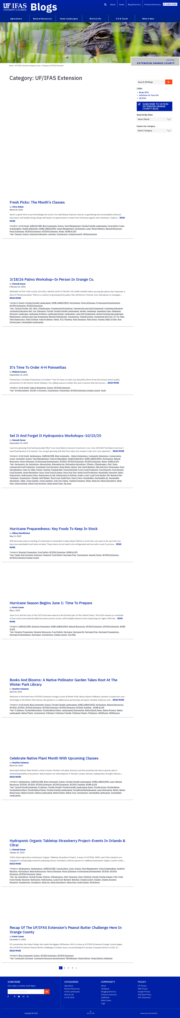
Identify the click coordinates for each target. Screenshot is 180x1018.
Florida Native (113, 787)
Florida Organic (105, 877)
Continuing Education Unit (21, 311)
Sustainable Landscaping (32, 322)
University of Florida (147, 1013)
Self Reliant (44, 478)
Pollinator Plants (79, 713)
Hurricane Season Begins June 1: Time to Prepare (51, 602)
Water (61, 231)
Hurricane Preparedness (20, 635)
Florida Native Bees (33, 710)
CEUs (35, 308)
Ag (27, 464)
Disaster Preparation (28, 552)
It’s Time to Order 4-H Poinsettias (38, 367)
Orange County (60, 635)
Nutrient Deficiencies (58, 317)
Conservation (115, 456)
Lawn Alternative (104, 790)
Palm (122, 317)
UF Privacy (142, 986)
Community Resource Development (49, 958)
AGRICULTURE (36, 226)
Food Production (91, 470)
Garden (83, 311)
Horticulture (80, 229)
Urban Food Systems (37, 483)
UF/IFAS (63, 461)
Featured (47, 555)
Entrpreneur (114, 467)
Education (41, 311)
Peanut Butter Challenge (101, 958)
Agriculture (34, 464)
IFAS (155, 1013)
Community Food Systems (47, 467)
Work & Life (69, 994)
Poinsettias (64, 390)
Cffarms (90, 464)
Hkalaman (116, 311)
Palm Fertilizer (32, 319)
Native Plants (27, 713)
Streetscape (15, 322)
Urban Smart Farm (55, 483)
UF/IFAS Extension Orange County (27, 65)
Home (121, 4)
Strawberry (36, 882)
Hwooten (14, 314)
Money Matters (98, 229)
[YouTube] (19, 996)
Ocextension (62, 234)
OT (114, 317)
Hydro (120, 472)
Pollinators (93, 713)
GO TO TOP (90, 1013)
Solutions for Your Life (149, 95)
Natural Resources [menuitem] (42, 19)
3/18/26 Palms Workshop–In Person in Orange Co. (52, 279)
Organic (97, 879)
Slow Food (55, 478)
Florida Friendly (55, 787)
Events (61, 226)
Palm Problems (46, 319)
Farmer (39, 470)
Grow (41, 472)
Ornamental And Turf (103, 317)
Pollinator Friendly (63, 713)
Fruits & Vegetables (58, 459)
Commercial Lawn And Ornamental (88, 308)
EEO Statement (144, 997)
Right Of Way (111, 319)
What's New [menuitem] (148, 19)
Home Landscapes (72, 991)
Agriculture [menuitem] (16, 19)
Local (86, 475)
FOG (115, 877)
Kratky (80, 475)
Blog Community (50, 226)
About (112, 4)
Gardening (91, 311)
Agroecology (45, 464)
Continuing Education (113, 308)
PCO (61, 319)
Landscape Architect (38, 314)
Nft (108, 475)
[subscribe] (46, 991)
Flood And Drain (70, 470)
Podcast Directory (153, 4)
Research (14, 882)
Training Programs (77, 481)
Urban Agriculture (108, 481)
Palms (56, 319)
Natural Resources (114, 229)
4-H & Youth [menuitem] (122, 19)
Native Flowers (109, 710)
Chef (109, 464)
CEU (30, 308)
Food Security (105, 470)
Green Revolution (30, 472)
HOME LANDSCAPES (47, 229)
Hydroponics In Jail (47, 475)
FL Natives (19, 710)
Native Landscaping (43, 793)
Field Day (87, 877)
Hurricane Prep (69, 555)
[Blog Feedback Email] (23, 996)
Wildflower (103, 713)
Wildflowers (114, 713)
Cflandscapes (44, 308)
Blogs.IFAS (144, 92)
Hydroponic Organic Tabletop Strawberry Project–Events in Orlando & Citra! (67, 842)
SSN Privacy (143, 989)
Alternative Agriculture (75, 464)
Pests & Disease (17, 231)
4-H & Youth (24, 226)
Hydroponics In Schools (66, 475)
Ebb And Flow (102, 467)
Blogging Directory (108, 991)
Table (22, 481)
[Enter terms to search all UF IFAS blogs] (151, 82)
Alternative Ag (58, 464)
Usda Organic (83, 882)
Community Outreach (24, 958)
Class (114, 464)
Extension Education (38, 234)
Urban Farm (71, 882)
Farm (122, 467)
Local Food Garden (98, 475)
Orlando (34, 478)
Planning (68, 319)
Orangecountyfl (75, 234)
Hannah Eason (18, 283)
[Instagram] (27, 996)
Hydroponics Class (29, 475)
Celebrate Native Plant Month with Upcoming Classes (54, 758)
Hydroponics (15, 475)
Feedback (105, 989)
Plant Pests (92, 319)
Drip (80, 467)
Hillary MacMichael (21, 533)
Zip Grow (67, 483)
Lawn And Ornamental (85, 314)
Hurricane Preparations (109, 632)
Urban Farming (21, 483)
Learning (52, 234)
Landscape (23, 314)
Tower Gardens (46, 481)
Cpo (34, 311)
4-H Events (42, 390)
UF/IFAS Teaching (83, 707)
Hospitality (103, 472)
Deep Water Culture (68, 467)
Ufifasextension (90, 234)
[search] (168, 82)
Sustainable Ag (101, 478)
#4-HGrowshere (22, 390)
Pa (118, 317)
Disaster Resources (42, 632)
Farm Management (73, 226)
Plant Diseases (79, 319)
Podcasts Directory (109, 994)
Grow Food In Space (53, 472)
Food (80, 470)
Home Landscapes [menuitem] (69, 19)
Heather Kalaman (20, 689)
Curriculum (20, 459)
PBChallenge (71, 958)
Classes (18, 234)
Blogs (43, 6)
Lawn (88, 229)
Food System (118, 470)
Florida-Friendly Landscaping (94, 226)
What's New (106, 1000)
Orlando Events (86, 317)
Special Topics (95, 555)
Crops (12, 459)
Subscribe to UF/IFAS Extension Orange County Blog (155, 106)
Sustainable (88, 478)
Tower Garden (32, 481)
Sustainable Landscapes (99, 793)
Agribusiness (35, 456)
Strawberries (24, 882)
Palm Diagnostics (17, 319)
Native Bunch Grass (93, 710)
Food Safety (113, 226)
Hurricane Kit (78, 632)
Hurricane (68, 632)
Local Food (58, 879)
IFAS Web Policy (144, 994)
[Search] (105, 5)
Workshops (95, 882)
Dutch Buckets (88, 467)
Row (119, 319)
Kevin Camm (18, 607)
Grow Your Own (70, 472)
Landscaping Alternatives (73, 710)
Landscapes (70, 314)
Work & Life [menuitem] (95, 19)
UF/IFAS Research (67, 707)
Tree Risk (72, 635)
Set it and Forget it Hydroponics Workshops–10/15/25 (55, 435)
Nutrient (67, 879)
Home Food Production (87, 472)
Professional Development (108, 303)
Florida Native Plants (52, 710)
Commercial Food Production (22, 467)
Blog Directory (134, 4)
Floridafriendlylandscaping (84, 790)
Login (103, 1003)
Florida (50, 311)
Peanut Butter (84, 958)
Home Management (65, 229)
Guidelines (105, 997)
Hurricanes (36, 635)
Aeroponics (20, 464)
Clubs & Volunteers (38, 388)
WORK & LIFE (70, 231)
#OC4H (33, 390)
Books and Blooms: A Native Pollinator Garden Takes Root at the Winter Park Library (63, 682)
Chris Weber (18, 207)
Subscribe (171, 4)
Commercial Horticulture (62, 308)
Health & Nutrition (30, 229)
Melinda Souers (19, 372)
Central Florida (21, 308)
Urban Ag (96, 481)
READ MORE (15, 298)
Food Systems (16, 472)
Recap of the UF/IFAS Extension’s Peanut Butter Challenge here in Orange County (66, 929)
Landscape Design (56, 314)
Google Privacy (144, 991)
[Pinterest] (14, 996)
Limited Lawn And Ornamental (35, 317)
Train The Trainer (61, 481)
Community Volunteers (98, 456)
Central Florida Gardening (26, 787)
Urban (88, 481)
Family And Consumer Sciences (28, 555)
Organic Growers (109, 879)
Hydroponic (35, 879)
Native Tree (71, 793)
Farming (46, 470)
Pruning (101, 319)
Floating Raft (57, 470)
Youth (103, 390)
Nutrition (75, 879)
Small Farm (65, 478)
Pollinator (50, 713)
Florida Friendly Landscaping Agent (77, 787)
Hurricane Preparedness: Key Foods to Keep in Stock (54, 528)
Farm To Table (29, 470)
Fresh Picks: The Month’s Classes (37, 202)
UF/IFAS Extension (33, 231)
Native (116, 790)
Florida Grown (100, 787)
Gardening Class (104, 311)
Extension (73, 877)
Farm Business (16, 470)
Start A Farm (76, 478)
